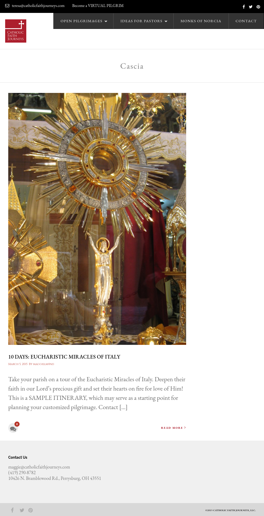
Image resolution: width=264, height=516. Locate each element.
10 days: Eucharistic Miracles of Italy (64, 356)
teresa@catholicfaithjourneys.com (35, 5)
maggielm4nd (43, 364)
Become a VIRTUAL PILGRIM (98, 5)
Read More (173, 428)
